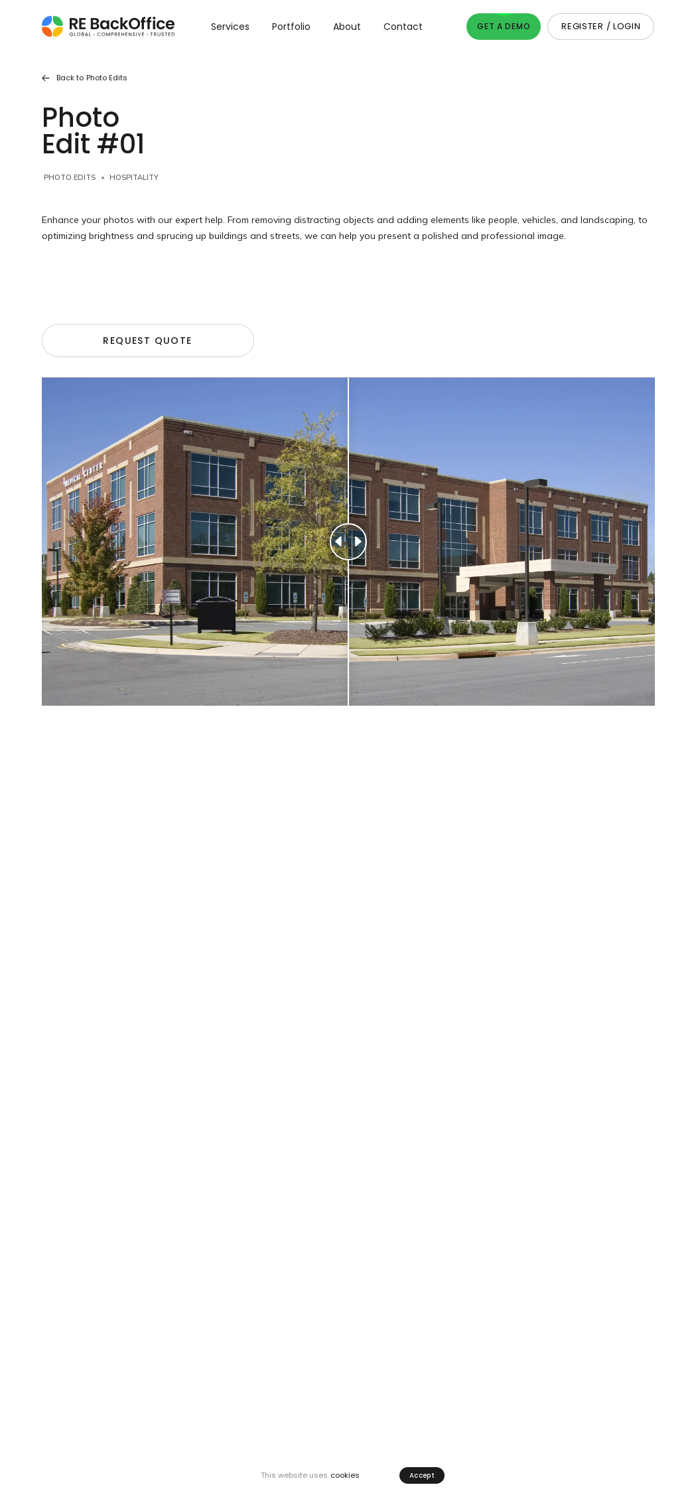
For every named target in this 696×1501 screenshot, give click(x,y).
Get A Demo (503, 26)
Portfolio (291, 26)
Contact (403, 26)
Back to (84, 78)
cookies (345, 1475)
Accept (422, 1475)
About (347, 26)
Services (230, 26)
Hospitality (134, 177)
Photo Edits (70, 177)
